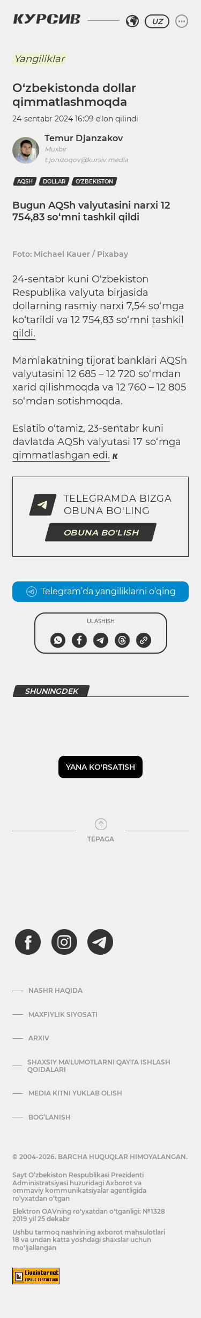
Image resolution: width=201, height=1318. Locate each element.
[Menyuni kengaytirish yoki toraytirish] (182, 21)
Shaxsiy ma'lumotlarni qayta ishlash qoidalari (98, 1066)
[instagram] (64, 942)
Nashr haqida (55, 990)
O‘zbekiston (94, 181)
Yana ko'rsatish (100, 767)
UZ (157, 21)
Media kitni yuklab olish (75, 1093)
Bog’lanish (49, 1117)
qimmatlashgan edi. (61, 455)
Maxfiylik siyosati (63, 1014)
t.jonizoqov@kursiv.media (86, 160)
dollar (54, 181)
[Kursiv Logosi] (46, 18)
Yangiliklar (39, 59)
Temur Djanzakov (83, 138)
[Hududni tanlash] (132, 21)
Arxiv (38, 1038)
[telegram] (100, 942)
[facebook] (28, 942)
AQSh (25, 181)
